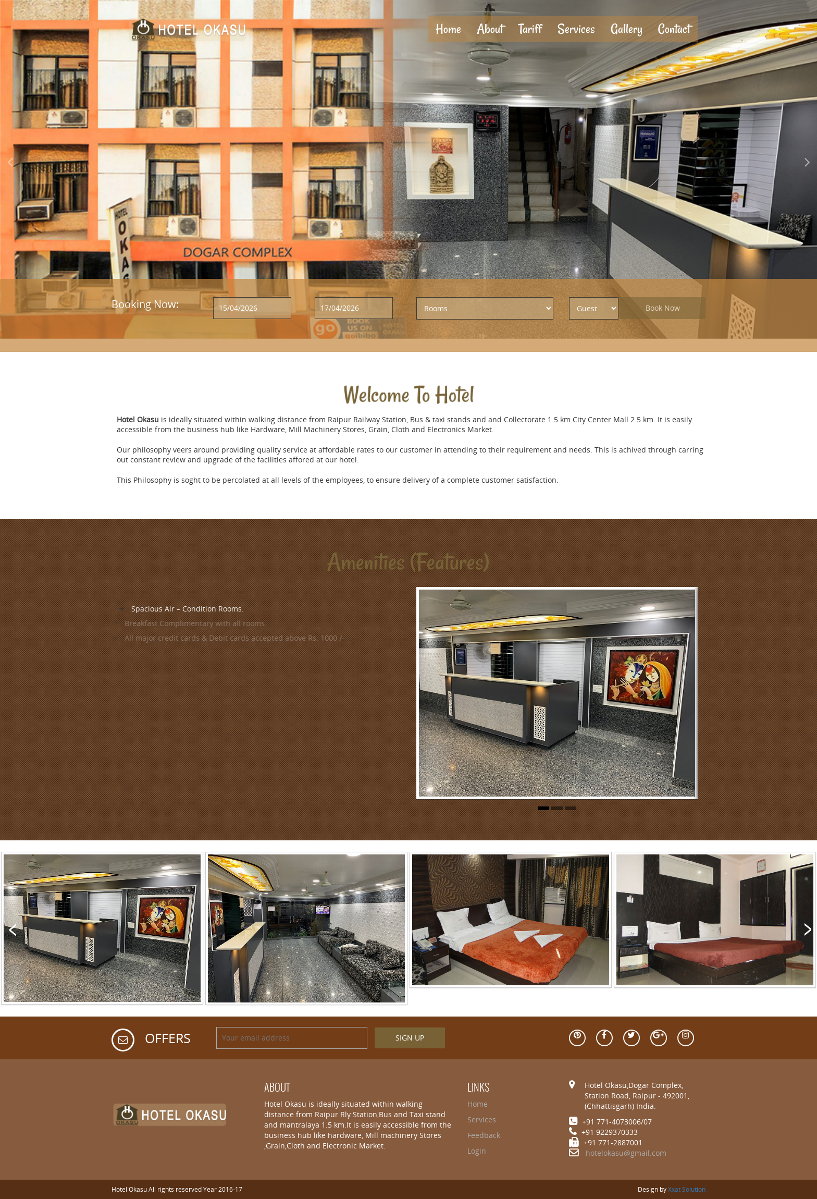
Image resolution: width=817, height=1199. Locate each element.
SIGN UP (409, 1038)
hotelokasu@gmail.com (626, 1153)
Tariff (530, 29)
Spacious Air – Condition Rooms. (178, 609)
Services (576, 29)
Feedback (483, 1135)
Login (476, 1151)
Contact (674, 29)
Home (452, 29)
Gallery (626, 29)
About (490, 29)
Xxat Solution (686, 1189)
